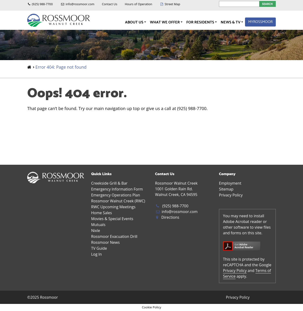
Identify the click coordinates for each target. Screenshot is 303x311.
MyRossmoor (260, 22)
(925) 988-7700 (42, 4)
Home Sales (101, 212)
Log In (96, 254)
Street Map (172, 4)
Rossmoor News (105, 242)
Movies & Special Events (112, 218)
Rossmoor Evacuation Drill (114, 236)
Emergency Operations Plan (115, 195)
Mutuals (98, 224)
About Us (134, 22)
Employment (230, 183)
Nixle (95, 230)
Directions (170, 217)
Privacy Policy (231, 195)
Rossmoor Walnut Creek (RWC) (118, 201)
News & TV (231, 22)
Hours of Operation (138, 4)
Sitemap (226, 189)
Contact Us (109, 4)
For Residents (200, 22)
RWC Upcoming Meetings (113, 206)
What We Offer (165, 22)
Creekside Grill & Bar (109, 183)
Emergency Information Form (117, 189)
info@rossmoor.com (80, 4)
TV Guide (99, 248)
